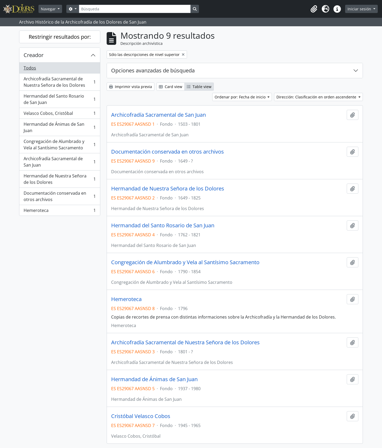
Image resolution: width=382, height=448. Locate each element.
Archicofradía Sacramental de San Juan (59, 162)
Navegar (49, 8)
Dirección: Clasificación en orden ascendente (316, 96)
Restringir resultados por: (60, 36)
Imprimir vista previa (130, 86)
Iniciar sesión (360, 8)
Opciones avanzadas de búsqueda (153, 70)
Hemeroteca (59, 211)
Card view (170, 86)
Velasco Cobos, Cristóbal (59, 114)
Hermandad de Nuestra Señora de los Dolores (59, 179)
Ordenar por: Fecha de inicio (241, 96)
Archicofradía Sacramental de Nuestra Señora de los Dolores (59, 82)
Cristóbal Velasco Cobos (140, 416)
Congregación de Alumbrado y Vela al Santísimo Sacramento (59, 144)
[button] (314, 9)
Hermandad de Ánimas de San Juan (59, 127)
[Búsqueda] (135, 9)
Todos (30, 68)
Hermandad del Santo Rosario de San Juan (59, 99)
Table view (199, 86)
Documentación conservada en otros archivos (59, 196)
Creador (34, 55)
